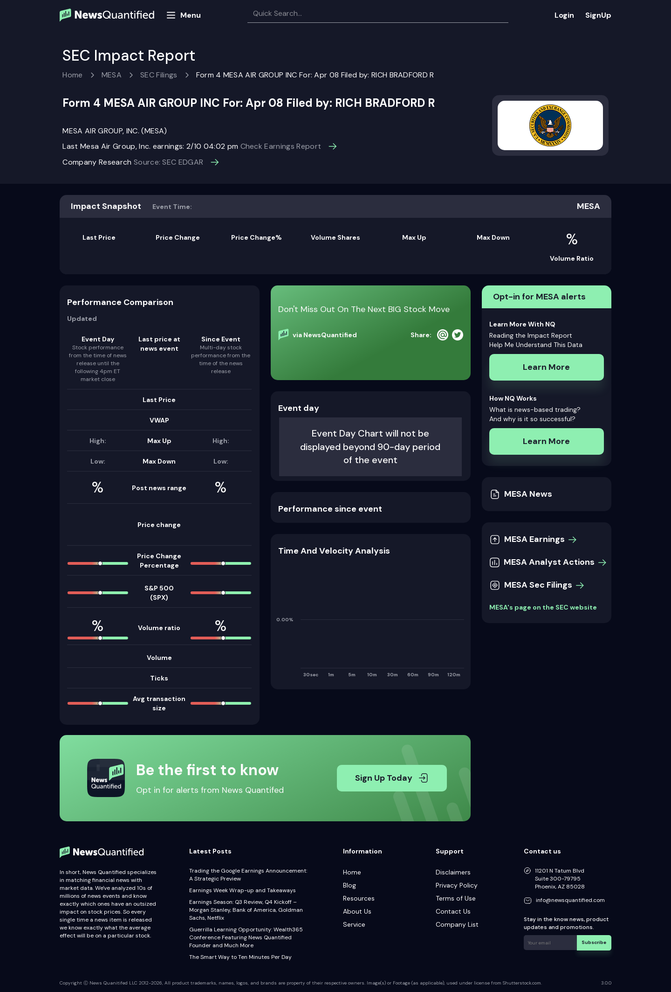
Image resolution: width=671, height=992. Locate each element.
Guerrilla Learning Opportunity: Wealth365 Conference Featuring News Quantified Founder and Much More (246, 937)
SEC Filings (159, 75)
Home (72, 75)
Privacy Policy (457, 885)
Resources (359, 898)
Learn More (546, 367)
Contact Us (453, 911)
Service (354, 924)
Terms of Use (456, 898)
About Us (357, 911)
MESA (112, 75)
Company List (457, 924)
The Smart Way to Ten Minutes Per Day (240, 957)
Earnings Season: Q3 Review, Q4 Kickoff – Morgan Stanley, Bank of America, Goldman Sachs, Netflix (246, 910)
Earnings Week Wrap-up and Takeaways (242, 890)
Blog (349, 885)
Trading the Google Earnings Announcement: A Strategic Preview (248, 874)
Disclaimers (453, 872)
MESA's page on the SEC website (543, 607)
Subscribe (594, 942)
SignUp (598, 15)
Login (564, 15)
